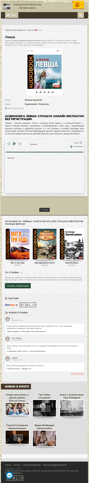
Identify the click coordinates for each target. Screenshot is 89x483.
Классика (44, 104)
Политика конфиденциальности (55, 465)
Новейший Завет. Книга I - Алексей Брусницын (26, 351)
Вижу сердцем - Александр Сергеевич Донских (26, 331)
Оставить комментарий (18, 286)
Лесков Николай (33, 100)
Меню (11, 15)
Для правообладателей (32, 465)
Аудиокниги (31, 104)
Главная (8, 465)
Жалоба (44, 210)
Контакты (17, 465)
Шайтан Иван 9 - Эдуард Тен (19, 369)
